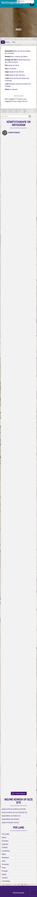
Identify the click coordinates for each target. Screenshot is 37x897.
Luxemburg (5, 851)
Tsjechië (4, 878)
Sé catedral (13, 89)
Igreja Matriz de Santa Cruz (11, 816)
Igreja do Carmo (13, 65)
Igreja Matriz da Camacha (10, 819)
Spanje (4, 874)
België (4, 837)
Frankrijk (4, 847)
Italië (3, 861)
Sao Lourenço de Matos (19, 56)
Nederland (5, 858)
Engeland (5, 844)
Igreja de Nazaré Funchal (10, 822)
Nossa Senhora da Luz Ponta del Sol (14, 812)
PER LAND (5, 834)
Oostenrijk (5, 864)
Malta (4, 854)
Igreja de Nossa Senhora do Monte (14, 809)
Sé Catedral (12, 69)
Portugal (5, 871)
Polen (4, 868)
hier (26, 101)
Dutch (21, 1)
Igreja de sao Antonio (17, 72)
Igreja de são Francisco (17, 75)
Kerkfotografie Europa (14, 2)
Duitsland (5, 841)
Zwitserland (6, 881)
